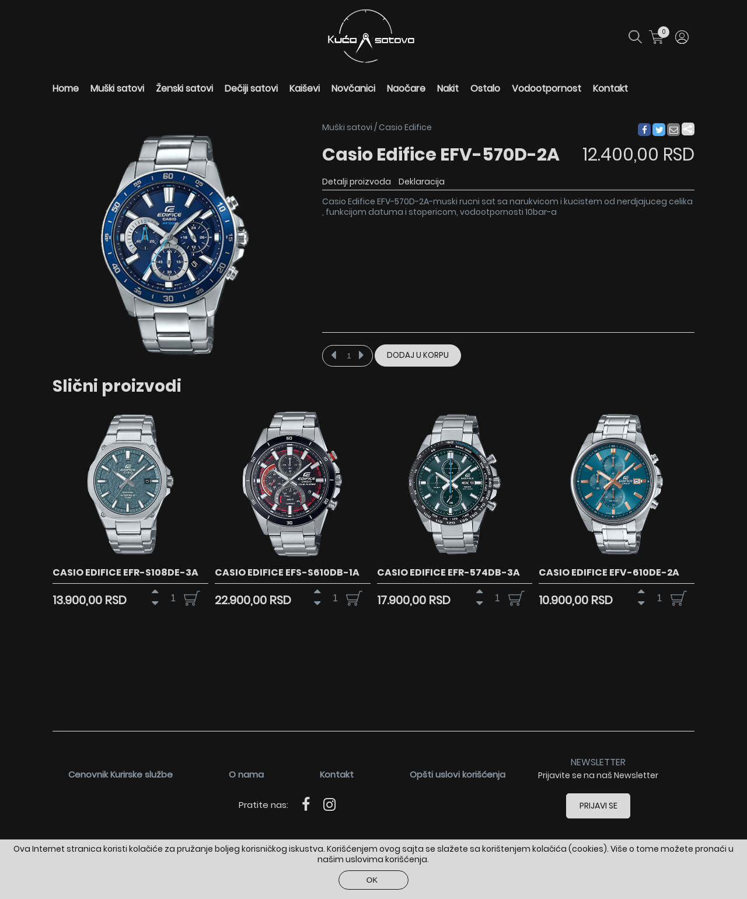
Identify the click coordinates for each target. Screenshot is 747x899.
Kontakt (610, 88)
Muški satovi (117, 88)
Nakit (448, 88)
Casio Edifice (405, 127)
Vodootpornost (546, 88)
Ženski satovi (184, 88)
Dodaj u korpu (418, 355)
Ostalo (485, 88)
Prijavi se (598, 805)
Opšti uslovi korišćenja (457, 774)
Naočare (406, 88)
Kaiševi (304, 88)
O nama (246, 774)
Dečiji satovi (251, 88)
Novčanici (353, 88)
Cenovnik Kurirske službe (120, 774)
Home (66, 88)
